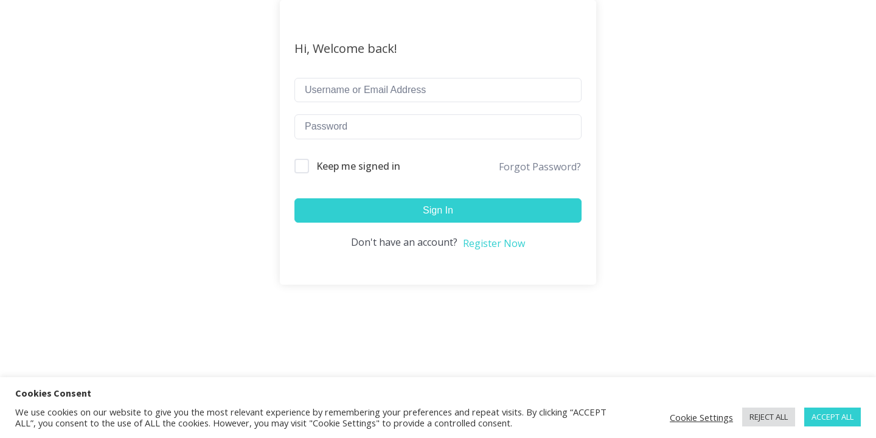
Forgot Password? (540, 166)
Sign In (438, 210)
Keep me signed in (358, 166)
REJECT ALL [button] (768, 416)
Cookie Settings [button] (701, 417)
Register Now (494, 243)
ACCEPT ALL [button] (832, 416)
